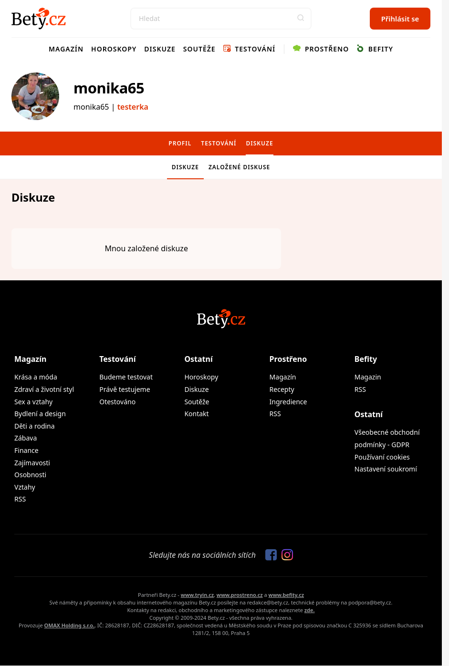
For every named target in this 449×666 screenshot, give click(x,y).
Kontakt (196, 413)
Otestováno (117, 401)
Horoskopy (113, 48)
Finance (26, 450)
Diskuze (160, 48)
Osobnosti (30, 474)
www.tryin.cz (197, 594)
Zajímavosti (32, 462)
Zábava (25, 437)
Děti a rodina (34, 425)
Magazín (66, 48)
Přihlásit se (400, 18)
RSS (20, 498)
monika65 (108, 88)
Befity (374, 48)
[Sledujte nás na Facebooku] (269, 555)
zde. (309, 610)
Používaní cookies (382, 456)
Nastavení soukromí (386, 468)
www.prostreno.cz (240, 594)
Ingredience (288, 401)
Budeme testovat (126, 376)
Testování (249, 48)
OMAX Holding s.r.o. (69, 625)
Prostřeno (321, 48)
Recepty (282, 389)
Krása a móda (35, 376)
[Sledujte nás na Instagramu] (285, 555)
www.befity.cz (286, 594)
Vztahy (24, 487)
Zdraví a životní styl (44, 389)
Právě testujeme (124, 389)
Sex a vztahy (33, 401)
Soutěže (199, 48)
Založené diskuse (239, 167)
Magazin (368, 376)
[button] (301, 19)
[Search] (221, 19)
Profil (179, 143)
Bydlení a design (40, 413)
